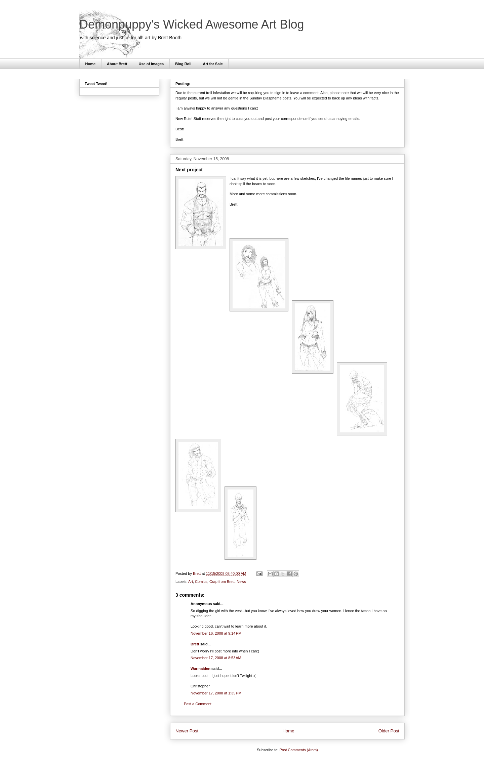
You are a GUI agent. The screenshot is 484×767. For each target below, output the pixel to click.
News (241, 582)
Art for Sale (213, 64)
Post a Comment (197, 704)
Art (190, 582)
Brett (195, 644)
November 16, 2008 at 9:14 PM (216, 633)
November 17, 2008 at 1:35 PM (216, 693)
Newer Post (186, 730)
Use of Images (151, 64)
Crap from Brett (222, 582)
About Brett (117, 64)
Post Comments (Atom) (298, 750)
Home (90, 64)
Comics (201, 582)
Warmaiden (200, 669)
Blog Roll (183, 64)
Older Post (388, 730)
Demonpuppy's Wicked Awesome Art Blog (191, 24)
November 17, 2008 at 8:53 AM (216, 658)
